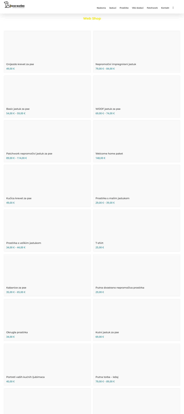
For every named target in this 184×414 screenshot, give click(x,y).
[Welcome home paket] (136, 134)
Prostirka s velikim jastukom (23, 243)
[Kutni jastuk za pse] (136, 313)
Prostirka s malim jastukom (112, 198)
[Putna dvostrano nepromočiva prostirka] (136, 268)
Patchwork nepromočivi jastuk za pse (29, 153)
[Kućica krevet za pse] (47, 179)
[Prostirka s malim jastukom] (136, 179)
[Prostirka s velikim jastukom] (47, 224)
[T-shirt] (136, 224)
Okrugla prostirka (17, 332)
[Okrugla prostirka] (47, 313)
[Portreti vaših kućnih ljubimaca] (47, 358)
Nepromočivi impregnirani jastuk (116, 64)
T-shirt (99, 243)
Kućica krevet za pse (18, 198)
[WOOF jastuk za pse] (136, 90)
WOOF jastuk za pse (108, 108)
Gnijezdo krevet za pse (20, 64)
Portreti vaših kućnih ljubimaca (25, 377)
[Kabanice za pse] (47, 268)
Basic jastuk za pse (18, 108)
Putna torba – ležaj (107, 377)
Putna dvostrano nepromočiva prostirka (120, 287)
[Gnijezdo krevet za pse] (47, 45)
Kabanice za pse (16, 287)
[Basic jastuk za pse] (47, 90)
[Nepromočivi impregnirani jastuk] (136, 45)
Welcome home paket (109, 153)
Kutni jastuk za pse (107, 332)
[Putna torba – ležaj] (136, 358)
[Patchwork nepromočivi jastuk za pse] (47, 134)
